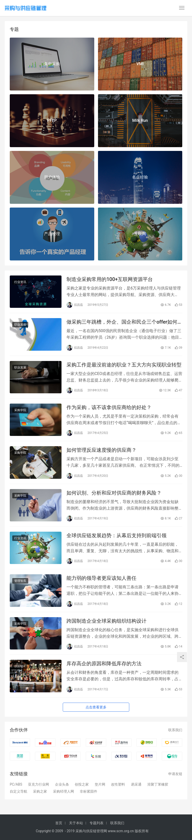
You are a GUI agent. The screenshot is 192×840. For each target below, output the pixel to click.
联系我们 (175, 730)
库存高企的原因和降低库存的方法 (104, 664)
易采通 (136, 784)
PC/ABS (16, 784)
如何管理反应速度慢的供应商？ (101, 450)
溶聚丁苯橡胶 (157, 784)
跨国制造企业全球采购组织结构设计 (106, 621)
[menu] (181, 8)
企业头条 (62, 784)
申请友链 (175, 774)
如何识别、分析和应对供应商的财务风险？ (114, 493)
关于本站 (76, 823)
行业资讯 (20, 282)
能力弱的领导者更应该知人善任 (101, 578)
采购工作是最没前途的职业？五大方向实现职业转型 (124, 365)
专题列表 (97, 823)
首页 (58, 823)
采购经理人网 (63, 791)
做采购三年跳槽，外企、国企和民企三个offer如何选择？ (121, 322)
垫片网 (100, 784)
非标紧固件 (88, 791)
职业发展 (20, 324)
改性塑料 (118, 784)
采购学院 (20, 410)
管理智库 (20, 581)
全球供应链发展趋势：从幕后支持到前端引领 (116, 535)
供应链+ (19, 666)
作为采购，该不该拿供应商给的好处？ (109, 407)
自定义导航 (18, 791)
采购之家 (40, 791)
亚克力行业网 (38, 784)
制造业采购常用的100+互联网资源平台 (109, 279)
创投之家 (82, 784)
